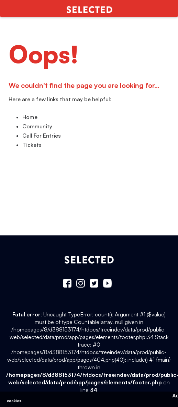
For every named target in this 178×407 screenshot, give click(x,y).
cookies (14, 400)
